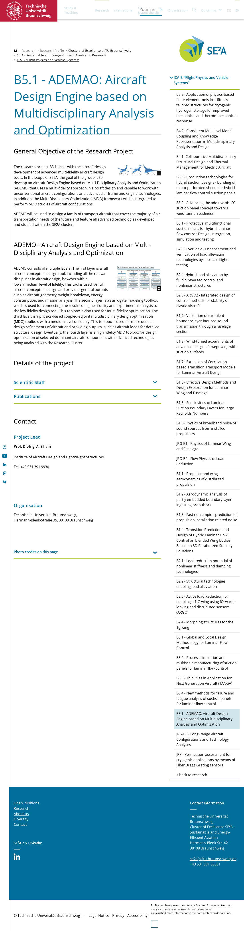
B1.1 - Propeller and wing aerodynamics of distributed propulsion (200, 479)
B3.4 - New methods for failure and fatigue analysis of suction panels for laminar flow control (205, 698)
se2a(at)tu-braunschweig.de (213, 858)
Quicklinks (209, 10)
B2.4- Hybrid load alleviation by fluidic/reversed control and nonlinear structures (202, 280)
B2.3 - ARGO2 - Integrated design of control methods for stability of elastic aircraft (205, 300)
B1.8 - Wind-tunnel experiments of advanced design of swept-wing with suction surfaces (206, 346)
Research (102, 10)
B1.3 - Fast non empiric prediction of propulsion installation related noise (206, 517)
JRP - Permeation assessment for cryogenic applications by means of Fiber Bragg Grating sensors (205, 760)
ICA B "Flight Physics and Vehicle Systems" (48, 60)
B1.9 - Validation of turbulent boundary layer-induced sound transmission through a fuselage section (203, 323)
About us (21, 813)
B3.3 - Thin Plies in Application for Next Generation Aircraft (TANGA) (204, 681)
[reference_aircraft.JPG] (139, 169)
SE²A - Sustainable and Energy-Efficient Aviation (52, 55)
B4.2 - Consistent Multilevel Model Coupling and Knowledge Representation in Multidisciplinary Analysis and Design (205, 138)
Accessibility (137, 915)
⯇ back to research (191, 774)
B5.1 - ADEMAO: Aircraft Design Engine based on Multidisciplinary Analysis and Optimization (204, 719)
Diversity (21, 819)
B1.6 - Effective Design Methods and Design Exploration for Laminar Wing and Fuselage (206, 387)
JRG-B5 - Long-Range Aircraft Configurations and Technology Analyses (202, 739)
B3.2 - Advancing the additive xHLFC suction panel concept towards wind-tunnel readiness (205, 208)
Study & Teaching (71, 10)
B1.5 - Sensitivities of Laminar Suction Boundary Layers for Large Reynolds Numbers (205, 408)
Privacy (118, 915)
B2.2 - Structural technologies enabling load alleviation (201, 584)
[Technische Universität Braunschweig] (15, 50)
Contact (21, 824)
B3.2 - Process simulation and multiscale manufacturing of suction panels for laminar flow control (206, 663)
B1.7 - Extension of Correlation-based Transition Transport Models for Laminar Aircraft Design (205, 367)
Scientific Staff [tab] (29, 382)
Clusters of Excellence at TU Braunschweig (99, 50)
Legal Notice (99, 915)
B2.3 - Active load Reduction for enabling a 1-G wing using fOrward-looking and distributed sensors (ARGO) (205, 604)
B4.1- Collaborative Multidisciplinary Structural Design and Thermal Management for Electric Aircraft (206, 162)
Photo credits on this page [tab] (36, 551)
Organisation (178, 10)
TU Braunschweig (148, 10)
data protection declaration (213, 913)
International (123, 10)
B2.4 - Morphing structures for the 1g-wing (204, 625)
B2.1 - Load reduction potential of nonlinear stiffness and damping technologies (204, 566)
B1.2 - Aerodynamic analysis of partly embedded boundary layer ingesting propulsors (204, 499)
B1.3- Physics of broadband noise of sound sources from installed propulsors (206, 428)
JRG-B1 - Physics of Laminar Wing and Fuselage (203, 446)
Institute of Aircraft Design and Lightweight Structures (59, 457)
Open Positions (26, 803)
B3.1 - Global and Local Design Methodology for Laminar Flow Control (201, 642)
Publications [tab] (27, 396)
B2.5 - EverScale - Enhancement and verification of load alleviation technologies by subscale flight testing (206, 257)
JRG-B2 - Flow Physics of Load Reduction (200, 461)
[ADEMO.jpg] (139, 278)
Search (194, 9)
